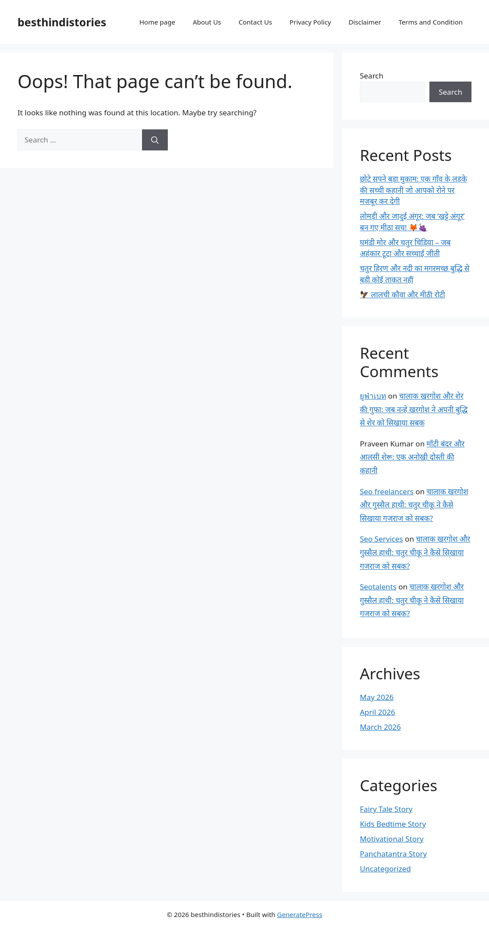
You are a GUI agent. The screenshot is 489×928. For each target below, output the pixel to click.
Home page (157, 22)
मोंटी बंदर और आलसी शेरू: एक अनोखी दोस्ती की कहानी (412, 457)
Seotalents (378, 587)
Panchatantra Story (393, 854)
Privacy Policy (310, 22)
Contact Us (255, 22)
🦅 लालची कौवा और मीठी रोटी (402, 294)
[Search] (155, 139)
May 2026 (376, 697)
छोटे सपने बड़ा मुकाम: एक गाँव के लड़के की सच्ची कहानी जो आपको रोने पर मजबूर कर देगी (413, 190)
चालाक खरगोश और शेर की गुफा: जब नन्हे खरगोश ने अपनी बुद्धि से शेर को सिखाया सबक (414, 409)
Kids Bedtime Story (393, 824)
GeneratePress (299, 914)
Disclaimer (365, 22)
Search (371, 76)
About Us (207, 22)
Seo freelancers (387, 491)
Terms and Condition (431, 22)
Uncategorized (385, 869)
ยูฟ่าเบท (373, 396)
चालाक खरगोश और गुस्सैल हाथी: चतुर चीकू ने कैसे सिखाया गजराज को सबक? (414, 504)
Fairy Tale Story (386, 809)
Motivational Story (392, 839)
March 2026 (380, 727)
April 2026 (377, 712)
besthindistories (62, 21)
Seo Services (381, 539)
